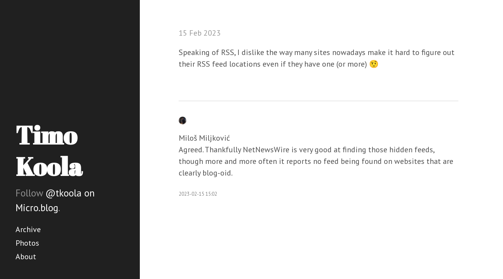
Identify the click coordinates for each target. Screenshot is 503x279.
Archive (28, 229)
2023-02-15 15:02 (198, 194)
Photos (27, 243)
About (26, 256)
